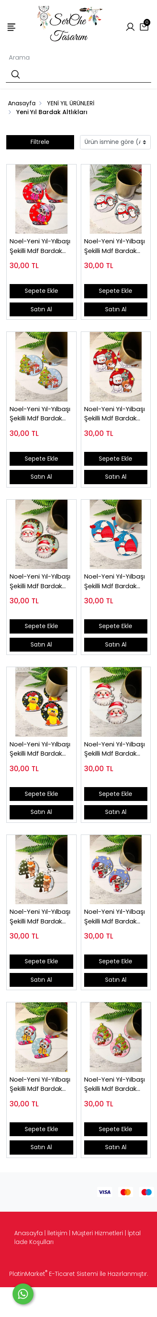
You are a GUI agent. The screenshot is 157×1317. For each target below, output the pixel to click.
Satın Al (41, 309)
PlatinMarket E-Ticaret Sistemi (53, 1274)
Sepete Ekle (41, 291)
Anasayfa (28, 1233)
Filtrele (40, 142)
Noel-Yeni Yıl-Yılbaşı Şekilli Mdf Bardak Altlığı (40, 246)
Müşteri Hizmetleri (97, 1233)
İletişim (57, 1233)
